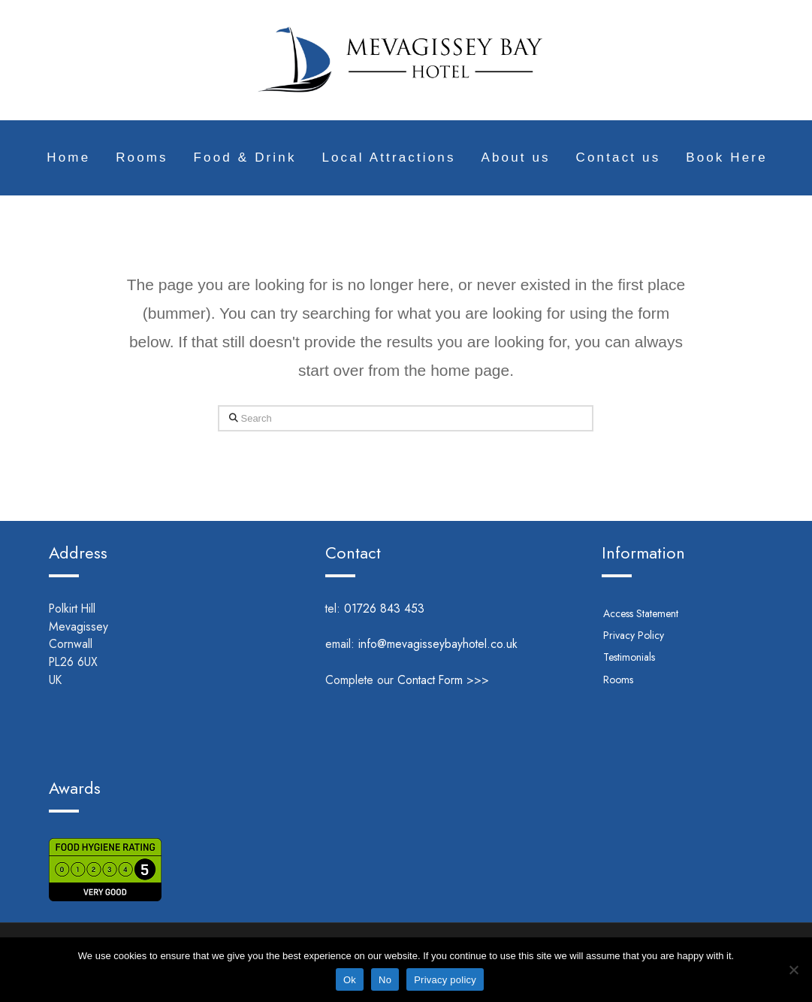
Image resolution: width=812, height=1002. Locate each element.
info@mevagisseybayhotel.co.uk (438, 643)
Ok (349, 979)
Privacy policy (445, 979)
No (385, 979)
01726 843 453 (405, 608)
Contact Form (430, 680)
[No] (793, 969)
